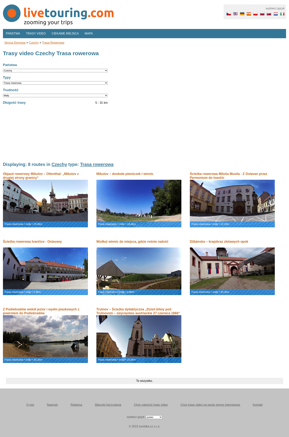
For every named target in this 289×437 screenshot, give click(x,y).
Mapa (89, 33)
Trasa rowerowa (53, 42)
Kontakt (258, 404)
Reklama (76, 404)
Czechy (34, 42)
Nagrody (52, 404)
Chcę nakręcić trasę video (151, 404)
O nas (30, 404)
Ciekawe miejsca (65, 33)
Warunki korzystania (108, 404)
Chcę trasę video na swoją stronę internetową (210, 404)
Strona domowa (15, 42)
